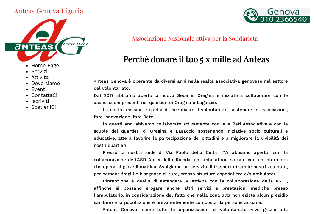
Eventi (38, 89)
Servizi (39, 71)
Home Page (45, 65)
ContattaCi (44, 95)
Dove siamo (45, 83)
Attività (40, 77)
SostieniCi (43, 107)
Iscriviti (40, 101)
